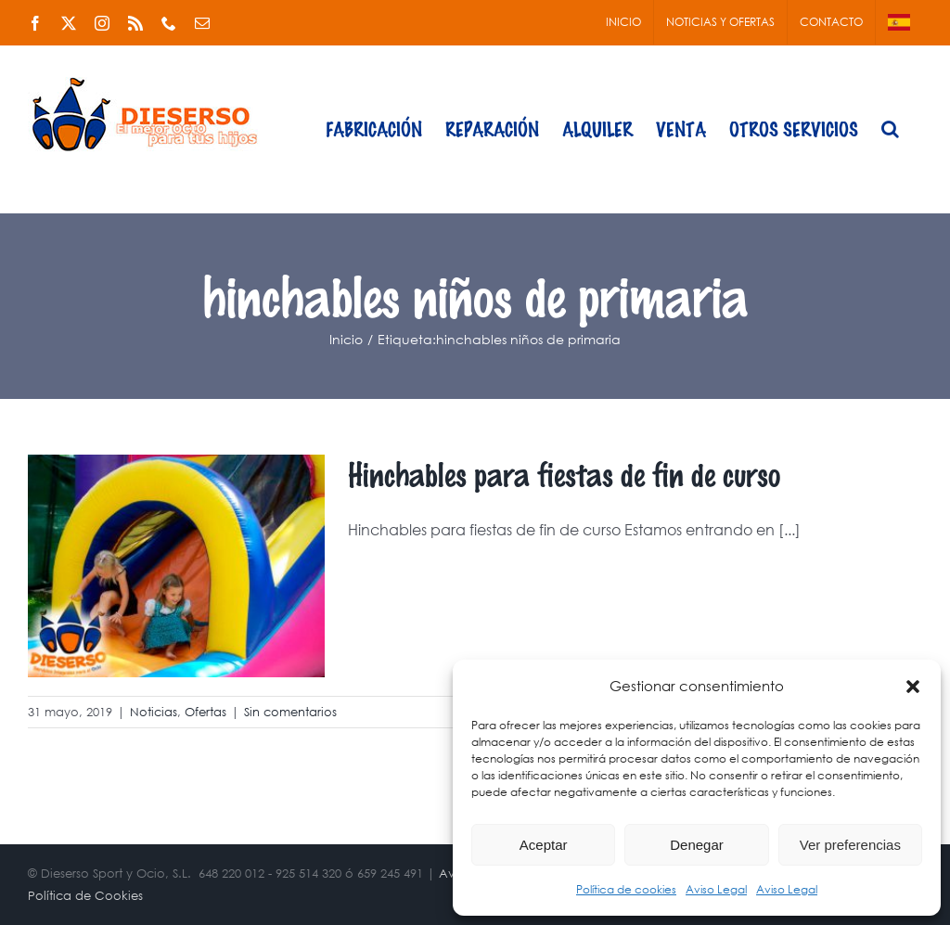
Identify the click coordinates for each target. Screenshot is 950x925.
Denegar (697, 845)
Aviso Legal (716, 889)
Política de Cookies (85, 896)
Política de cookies (626, 889)
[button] (913, 686)
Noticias (153, 712)
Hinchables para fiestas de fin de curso (564, 474)
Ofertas (205, 712)
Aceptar (544, 845)
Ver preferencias (850, 845)
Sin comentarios (290, 712)
